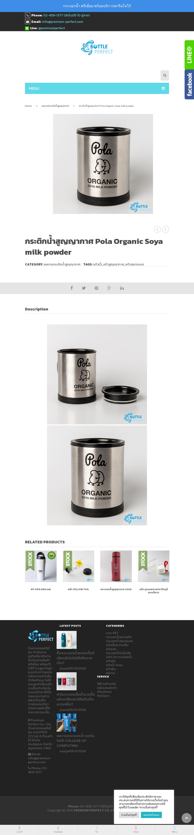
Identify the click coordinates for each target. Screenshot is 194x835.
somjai (65, 751)
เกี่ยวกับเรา (104, 691)
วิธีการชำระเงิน (106, 683)
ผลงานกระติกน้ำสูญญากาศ (55, 106)
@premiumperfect (51, 28)
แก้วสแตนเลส (134, 264)
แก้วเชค (111, 648)
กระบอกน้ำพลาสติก (119, 636)
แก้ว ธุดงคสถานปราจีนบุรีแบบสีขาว (153, 591)
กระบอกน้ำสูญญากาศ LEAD (116, 589)
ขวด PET (112, 632)
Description (36, 309)
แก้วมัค (110, 660)
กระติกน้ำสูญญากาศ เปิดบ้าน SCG (157, 229)
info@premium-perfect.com (62, 21)
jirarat (64, 668)
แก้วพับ (111, 668)
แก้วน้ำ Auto (114, 664)
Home (28, 106)
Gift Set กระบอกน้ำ (119, 656)
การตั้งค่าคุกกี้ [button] (129, 815)
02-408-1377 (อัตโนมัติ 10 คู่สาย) (66, 15)
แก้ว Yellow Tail (78, 589)
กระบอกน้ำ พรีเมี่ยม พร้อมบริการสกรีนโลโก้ (97, 6)
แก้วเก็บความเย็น (117, 644)
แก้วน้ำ (97, 264)
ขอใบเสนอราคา (107, 687)
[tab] (39, 309)
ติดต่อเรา (103, 695)
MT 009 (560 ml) (41, 589)
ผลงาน (110, 672)
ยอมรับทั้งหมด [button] (151, 815)
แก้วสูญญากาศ (113, 264)
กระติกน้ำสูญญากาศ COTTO (165, 229)
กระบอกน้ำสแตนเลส (119, 640)
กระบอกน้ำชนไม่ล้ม (118, 652)
